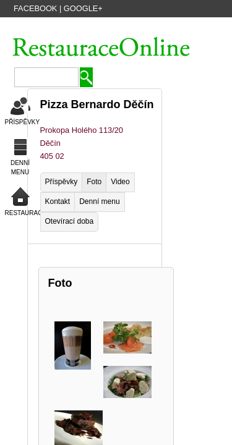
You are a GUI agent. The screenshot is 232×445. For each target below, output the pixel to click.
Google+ (83, 8)
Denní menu (99, 201)
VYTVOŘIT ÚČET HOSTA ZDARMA (80, 26)
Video (120, 181)
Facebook (35, 8)
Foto (94, 181)
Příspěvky (61, 181)
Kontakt (58, 201)
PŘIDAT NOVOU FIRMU (181, 26)
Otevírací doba (69, 221)
